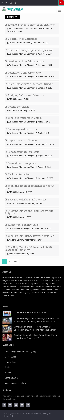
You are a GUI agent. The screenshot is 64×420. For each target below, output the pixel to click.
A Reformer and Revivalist (22, 224)
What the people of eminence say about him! (29, 187)
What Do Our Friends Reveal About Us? (29, 236)
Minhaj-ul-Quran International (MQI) (20, 351)
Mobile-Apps (10, 357)
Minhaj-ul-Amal (11, 378)
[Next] (15, 261)
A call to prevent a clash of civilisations (30, 24)
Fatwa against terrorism (21, 129)
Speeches (9, 372)
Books (7, 367)
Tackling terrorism (17, 174)
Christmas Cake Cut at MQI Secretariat (31, 312)
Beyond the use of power (21, 163)
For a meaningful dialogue (22, 151)
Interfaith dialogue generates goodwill (29, 50)
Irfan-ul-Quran (11, 362)
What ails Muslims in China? (23, 117)
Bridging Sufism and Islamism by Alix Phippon (29, 212)
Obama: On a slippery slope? (23, 72)
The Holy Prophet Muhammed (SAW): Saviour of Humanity (28, 248)
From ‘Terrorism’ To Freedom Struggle (29, 84)
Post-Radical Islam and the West (25, 199)
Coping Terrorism (17, 106)
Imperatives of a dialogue (21, 140)
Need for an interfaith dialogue (24, 61)
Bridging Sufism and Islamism (24, 95)
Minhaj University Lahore (15, 383)
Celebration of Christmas (21, 38)
